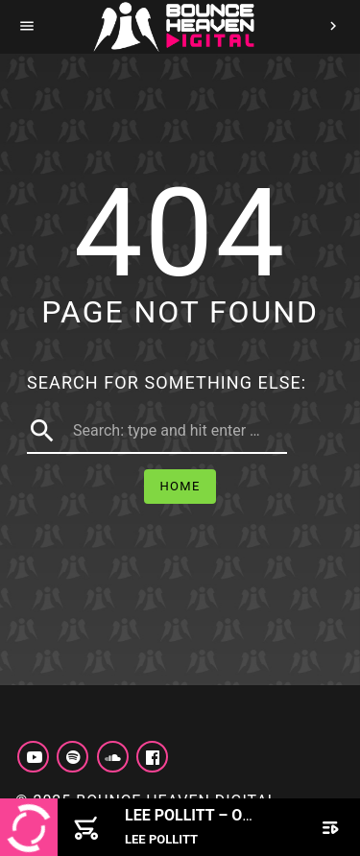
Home (179, 486)
